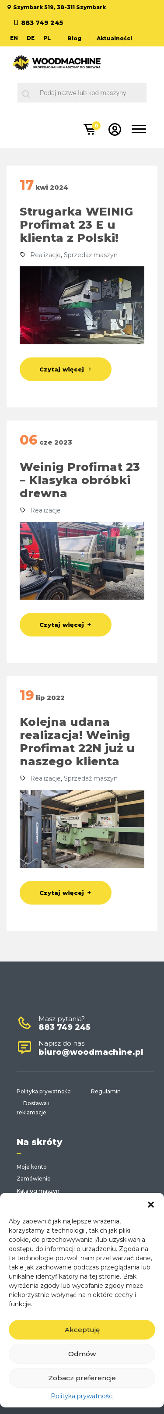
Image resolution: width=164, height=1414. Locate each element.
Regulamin (106, 1091)
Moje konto (32, 1166)
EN (14, 38)
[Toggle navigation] (139, 131)
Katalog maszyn (38, 1191)
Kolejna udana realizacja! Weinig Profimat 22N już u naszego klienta (77, 741)
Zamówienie (34, 1178)
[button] (151, 1203)
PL (47, 38)
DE (31, 38)
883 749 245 (42, 23)
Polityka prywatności (82, 1396)
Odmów (82, 1354)
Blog (74, 38)
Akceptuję (82, 1330)
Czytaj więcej (65, 369)
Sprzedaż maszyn (91, 255)
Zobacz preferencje (82, 1378)
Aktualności (114, 38)
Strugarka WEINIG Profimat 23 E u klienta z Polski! (76, 225)
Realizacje (45, 255)
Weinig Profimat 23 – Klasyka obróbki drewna (80, 480)
